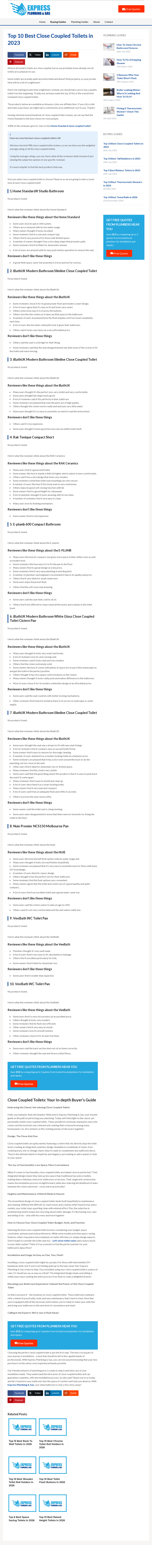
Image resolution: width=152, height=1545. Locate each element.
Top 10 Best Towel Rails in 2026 (120, 197)
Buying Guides (58, 21)
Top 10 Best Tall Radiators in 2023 (121, 158)
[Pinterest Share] (16, 62)
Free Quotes (131, 9)
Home (42, 21)
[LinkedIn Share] (53, 55)
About (96, 21)
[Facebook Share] (17, 55)
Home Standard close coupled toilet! (71, 125)
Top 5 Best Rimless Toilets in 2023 (121, 170)
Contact (109, 21)
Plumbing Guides (79, 21)
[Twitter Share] (35, 55)
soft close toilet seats (64, 1240)
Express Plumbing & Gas (21, 1384)
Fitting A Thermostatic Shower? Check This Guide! (129, 111)
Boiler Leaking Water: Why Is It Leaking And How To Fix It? (129, 93)
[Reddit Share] (71, 55)
